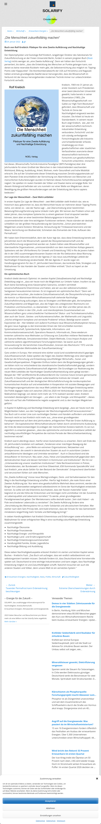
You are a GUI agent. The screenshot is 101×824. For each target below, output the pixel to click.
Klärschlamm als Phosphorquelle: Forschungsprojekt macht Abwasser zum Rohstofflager (73, 693)
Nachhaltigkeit (33, 577)
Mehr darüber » (10, 621)
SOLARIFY (52, 10)
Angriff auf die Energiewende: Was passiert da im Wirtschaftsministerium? (72, 723)
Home (10, 31)
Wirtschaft (21, 31)
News (42, 577)
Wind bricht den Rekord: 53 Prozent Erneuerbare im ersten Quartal (70, 752)
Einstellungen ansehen (50, 815)
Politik (48, 577)
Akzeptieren (50, 801)
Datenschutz (40, 821)
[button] (97, 778)
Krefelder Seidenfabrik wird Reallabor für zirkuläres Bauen (73, 634)
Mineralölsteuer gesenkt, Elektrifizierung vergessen (73, 664)
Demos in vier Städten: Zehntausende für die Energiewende (73, 605)
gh (25, 41)
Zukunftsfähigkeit (71, 577)
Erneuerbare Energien (38, 31)
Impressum (61, 821)
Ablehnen (50, 808)
